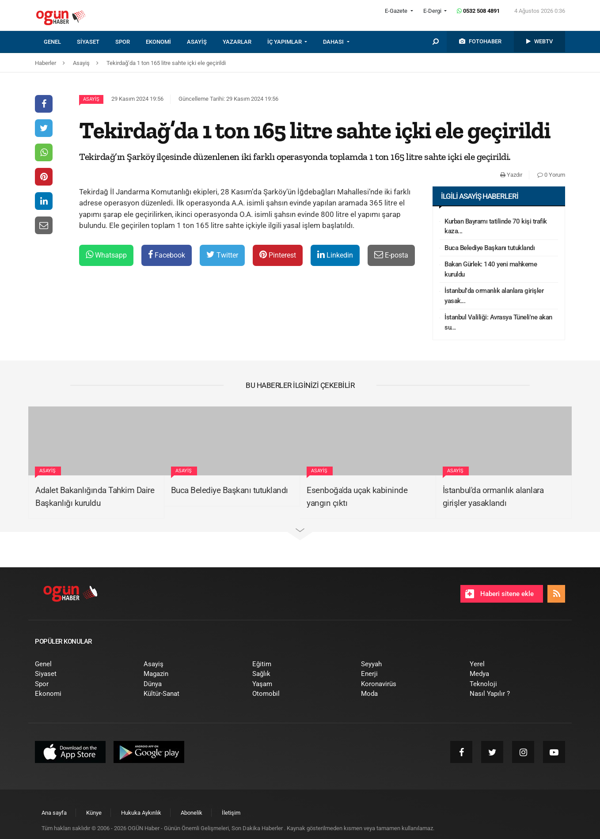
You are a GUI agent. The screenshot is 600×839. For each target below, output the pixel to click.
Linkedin (335, 254)
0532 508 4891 (478, 11)
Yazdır (511, 174)
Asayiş (91, 99)
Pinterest (277, 254)
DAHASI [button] (334, 41)
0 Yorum (551, 174)
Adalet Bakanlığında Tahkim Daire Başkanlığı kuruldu (94, 496)
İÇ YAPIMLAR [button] (285, 41)
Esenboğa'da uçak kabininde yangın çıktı (357, 496)
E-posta (391, 254)
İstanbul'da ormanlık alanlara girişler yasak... (493, 296)
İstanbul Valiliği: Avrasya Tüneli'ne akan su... (498, 322)
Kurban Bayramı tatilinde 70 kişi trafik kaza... (495, 226)
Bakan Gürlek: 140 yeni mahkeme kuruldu (490, 269)
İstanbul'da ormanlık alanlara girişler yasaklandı (493, 496)
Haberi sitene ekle (499, 593)
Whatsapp (106, 254)
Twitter (222, 254)
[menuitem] (60, 42)
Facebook (166, 254)
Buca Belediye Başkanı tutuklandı (489, 248)
